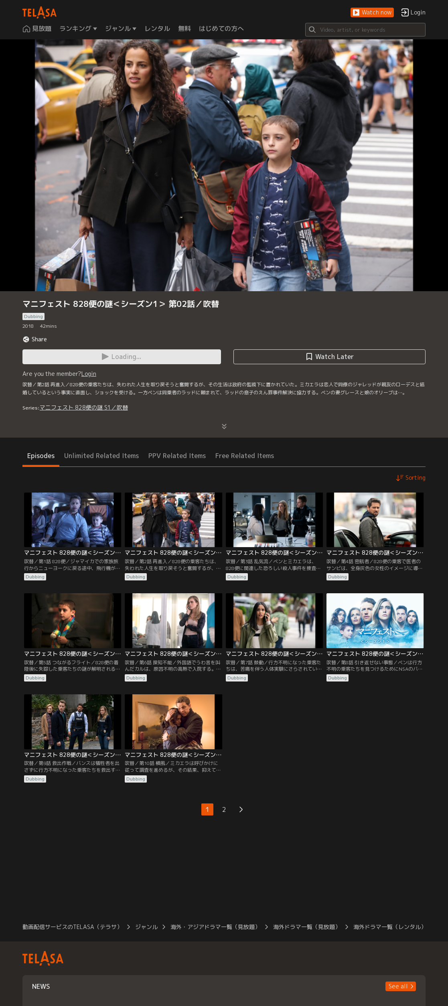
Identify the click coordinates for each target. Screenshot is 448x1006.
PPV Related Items (177, 455)
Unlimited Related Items (101, 455)
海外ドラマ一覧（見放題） (307, 927)
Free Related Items (244, 455)
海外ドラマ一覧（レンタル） (389, 927)
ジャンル (146, 927)
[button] (372, 13)
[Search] (365, 30)
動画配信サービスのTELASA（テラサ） (72, 927)
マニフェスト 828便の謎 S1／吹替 (84, 407)
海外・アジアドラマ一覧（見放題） (215, 927)
